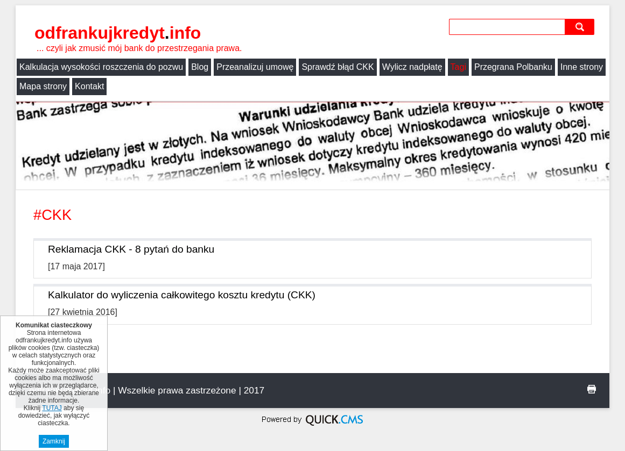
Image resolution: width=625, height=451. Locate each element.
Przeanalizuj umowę (254, 66)
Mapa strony (43, 86)
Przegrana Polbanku (513, 66)
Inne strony (581, 66)
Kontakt (89, 86)
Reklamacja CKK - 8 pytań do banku (131, 249)
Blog (199, 66)
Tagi (458, 66)
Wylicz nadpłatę (412, 66)
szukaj (582, 26)
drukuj (591, 389)
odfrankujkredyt (117, 32)
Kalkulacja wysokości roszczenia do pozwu (101, 66)
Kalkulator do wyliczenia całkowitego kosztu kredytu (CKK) (181, 294)
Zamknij (54, 441)
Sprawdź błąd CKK (337, 66)
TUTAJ (51, 408)
